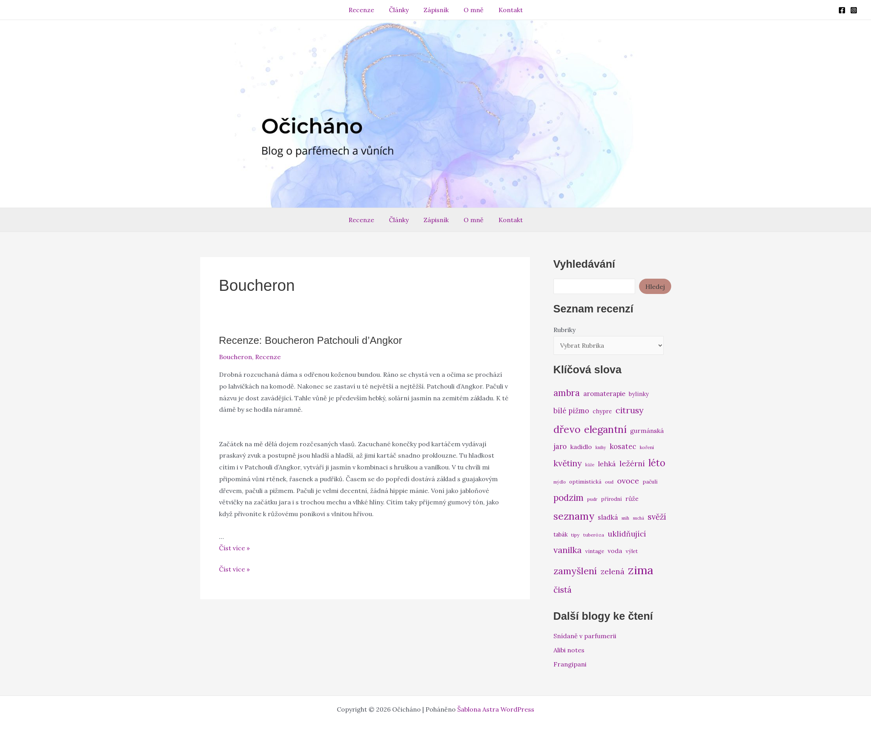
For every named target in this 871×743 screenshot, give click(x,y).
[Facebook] (841, 10)
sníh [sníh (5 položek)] (625, 518)
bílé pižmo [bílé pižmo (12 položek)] (571, 410)
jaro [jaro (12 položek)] (560, 446)
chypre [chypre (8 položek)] (602, 411)
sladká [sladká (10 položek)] (608, 517)
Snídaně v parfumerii (584, 636)
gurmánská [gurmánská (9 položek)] (647, 430)
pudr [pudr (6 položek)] (592, 499)
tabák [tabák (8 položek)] (560, 534)
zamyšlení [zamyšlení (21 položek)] (575, 571)
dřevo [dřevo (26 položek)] (567, 429)
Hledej (655, 286)
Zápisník (436, 10)
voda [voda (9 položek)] (615, 551)
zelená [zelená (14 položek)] (612, 571)
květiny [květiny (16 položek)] (567, 463)
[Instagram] (853, 10)
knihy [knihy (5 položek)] (600, 447)
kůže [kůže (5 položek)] (589, 464)
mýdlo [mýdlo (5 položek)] (559, 482)
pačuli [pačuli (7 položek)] (650, 481)
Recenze (366, 10)
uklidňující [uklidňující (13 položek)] (627, 534)
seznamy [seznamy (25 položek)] (573, 515)
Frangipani (569, 664)
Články (401, 10)
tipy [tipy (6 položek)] (575, 535)
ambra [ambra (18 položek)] (566, 392)
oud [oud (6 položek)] (609, 482)
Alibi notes (568, 650)
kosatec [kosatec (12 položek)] (623, 446)
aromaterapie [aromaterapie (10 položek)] (604, 393)
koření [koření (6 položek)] (647, 447)
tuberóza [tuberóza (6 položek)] (593, 535)
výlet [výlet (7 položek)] (632, 551)
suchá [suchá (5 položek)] (638, 518)
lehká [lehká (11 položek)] (607, 463)
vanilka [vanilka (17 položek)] (567, 549)
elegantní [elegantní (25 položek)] (605, 429)
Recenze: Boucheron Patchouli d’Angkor (310, 340)
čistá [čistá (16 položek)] (562, 589)
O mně (471, 10)
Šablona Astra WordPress (495, 709)
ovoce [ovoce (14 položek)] (628, 481)
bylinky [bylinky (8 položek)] (639, 394)
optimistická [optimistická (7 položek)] (585, 481)
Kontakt (506, 10)
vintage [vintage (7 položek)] (594, 551)
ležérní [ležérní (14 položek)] (632, 463)
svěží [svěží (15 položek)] (657, 516)
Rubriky (564, 330)
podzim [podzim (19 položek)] (568, 497)
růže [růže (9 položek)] (632, 498)
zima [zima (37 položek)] (640, 569)
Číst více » (234, 548)
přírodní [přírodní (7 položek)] (611, 498)
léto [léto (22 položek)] (656, 463)
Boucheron (235, 357)
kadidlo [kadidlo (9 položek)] (581, 447)
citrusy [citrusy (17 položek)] (629, 410)
